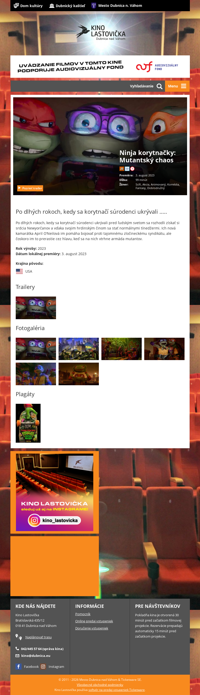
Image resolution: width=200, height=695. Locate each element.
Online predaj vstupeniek (94, 621)
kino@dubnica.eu (35, 655)
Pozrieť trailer (30, 188)
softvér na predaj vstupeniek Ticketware (116, 690)
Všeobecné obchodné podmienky (100, 685)
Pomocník (82, 614)
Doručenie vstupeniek (91, 628)
